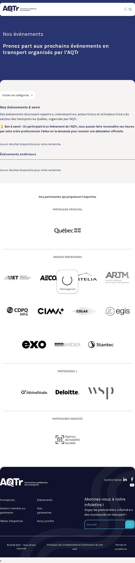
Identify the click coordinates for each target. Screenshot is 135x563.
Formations (7, 500)
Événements (45, 500)
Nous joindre (45, 521)
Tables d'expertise (11, 521)
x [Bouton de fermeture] (0, 560)
